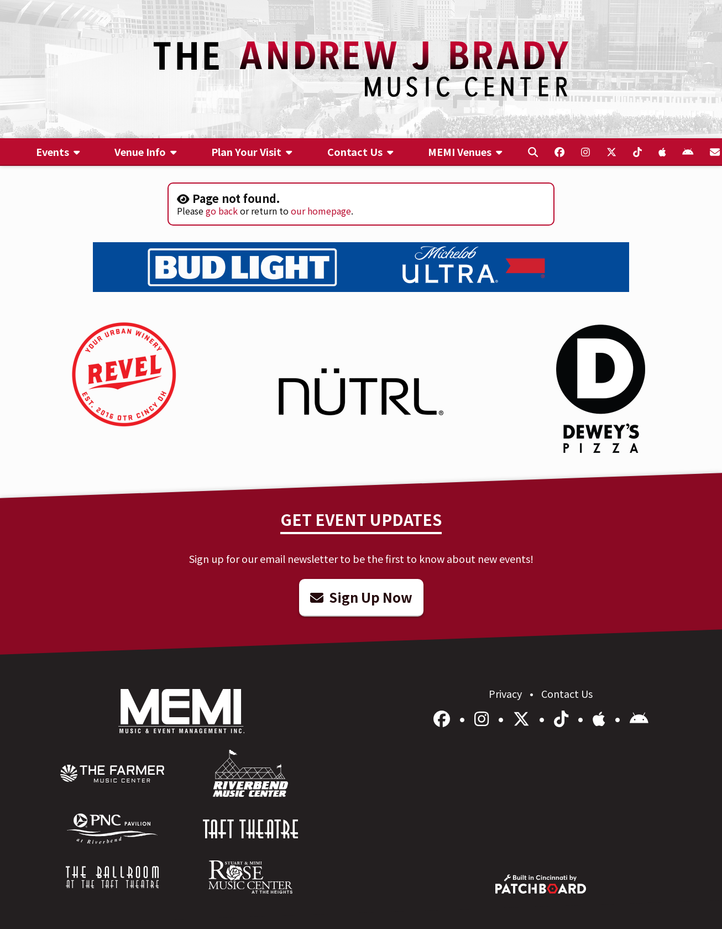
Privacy (506, 693)
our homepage (321, 210)
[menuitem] (58, 152)
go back (222, 210)
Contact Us (567, 693)
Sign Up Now (361, 597)
